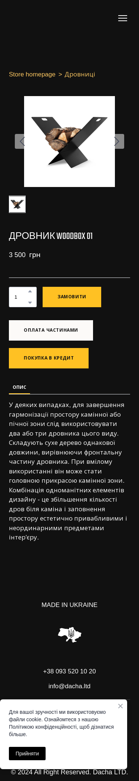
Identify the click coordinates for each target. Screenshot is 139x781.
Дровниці (79, 74)
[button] (30, 291)
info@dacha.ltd (70, 686)
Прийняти (27, 754)
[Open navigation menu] (122, 18)
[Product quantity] (21, 297)
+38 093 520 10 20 (69, 671)
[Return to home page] (39, 18)
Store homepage (32, 74)
